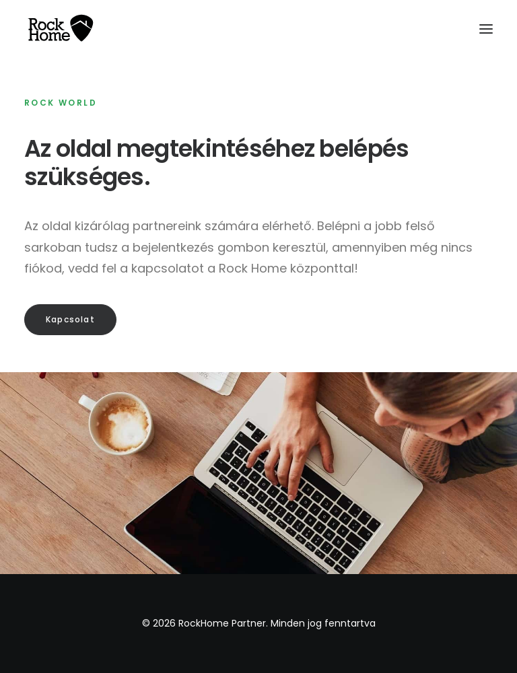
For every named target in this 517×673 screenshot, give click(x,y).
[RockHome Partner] (60, 29)
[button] (486, 29)
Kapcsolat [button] (70, 319)
